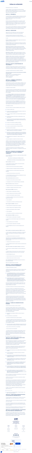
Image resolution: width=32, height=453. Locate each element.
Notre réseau (23, 428)
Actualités (8, 428)
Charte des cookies (15, 450)
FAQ (23, 430)
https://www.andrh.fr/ (19, 10)
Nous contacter (23, 431)
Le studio (9, 430)
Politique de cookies (13, 24)
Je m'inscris (17, 443)
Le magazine (8, 431)
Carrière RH (16, 427)
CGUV (8, 24)
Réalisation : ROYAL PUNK (16, 451)
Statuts (18, 450)
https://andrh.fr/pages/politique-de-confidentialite (17, 398)
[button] (1, 452)
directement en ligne (9, 390)
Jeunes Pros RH (16, 428)
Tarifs (8, 427)
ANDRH (23, 427)
